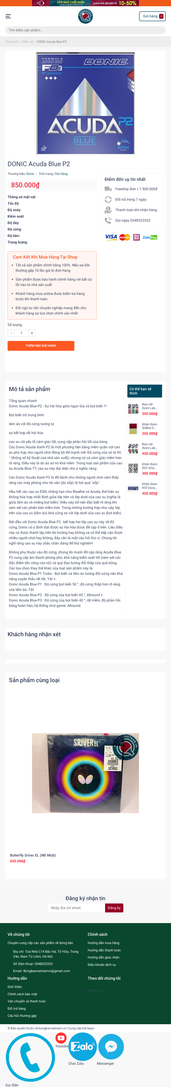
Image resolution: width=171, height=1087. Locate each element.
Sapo (90, 1027)
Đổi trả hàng (17, 1008)
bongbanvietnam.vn (52, 1027)
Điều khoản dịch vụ (102, 964)
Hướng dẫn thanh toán (104, 949)
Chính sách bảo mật (22, 993)
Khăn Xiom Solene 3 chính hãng (149, 427)
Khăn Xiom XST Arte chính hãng (149, 467)
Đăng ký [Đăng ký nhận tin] (114, 907)
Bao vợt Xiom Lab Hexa (148, 447)
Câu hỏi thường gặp (22, 1015)
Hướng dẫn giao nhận (103, 956)
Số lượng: (15, 324)
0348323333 (44, 963)
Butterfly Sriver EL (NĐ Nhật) (33, 854)
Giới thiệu (15, 986)
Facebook (95, 989)
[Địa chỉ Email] (85, 907)
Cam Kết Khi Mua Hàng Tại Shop (45, 256)
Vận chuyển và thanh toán (27, 1000)
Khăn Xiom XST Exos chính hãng (149, 486)
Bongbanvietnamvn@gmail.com (46, 970)
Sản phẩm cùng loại (34, 679)
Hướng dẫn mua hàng (103, 942)
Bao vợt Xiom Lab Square (148, 407)
